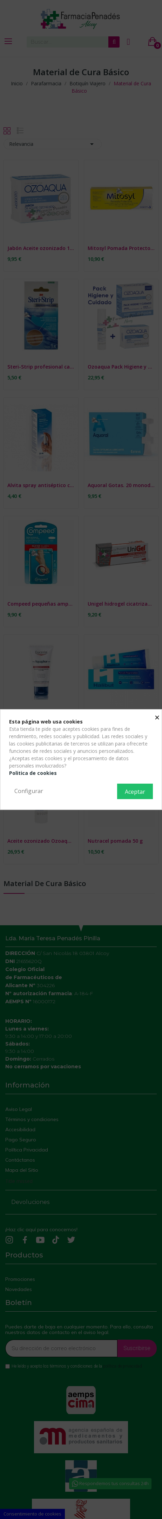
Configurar (28, 791)
